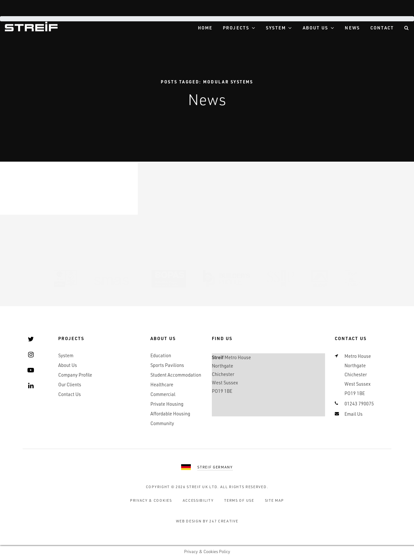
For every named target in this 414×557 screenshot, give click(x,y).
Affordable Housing (170, 414)
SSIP (280, 278)
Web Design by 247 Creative (207, 521)
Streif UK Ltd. (203, 486)
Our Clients (69, 384)
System (276, 27)
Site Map (274, 500)
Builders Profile (226, 278)
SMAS (114, 278)
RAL (352, 278)
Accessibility (198, 500)
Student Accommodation (175, 375)
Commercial (162, 394)
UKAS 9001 (65, 278)
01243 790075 (359, 404)
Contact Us (69, 394)
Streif (31, 26)
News (352, 27)
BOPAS (169, 278)
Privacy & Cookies (151, 500)
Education (160, 355)
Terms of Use (239, 500)
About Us (315, 27)
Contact (382, 27)
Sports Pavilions (167, 365)
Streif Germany (215, 467)
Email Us (353, 414)
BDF (319, 278)
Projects (236, 27)
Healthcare (161, 384)
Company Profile (75, 375)
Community (162, 423)
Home (205, 27)
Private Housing (166, 404)
